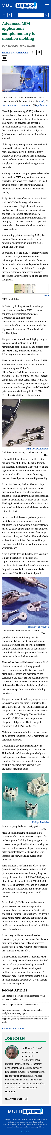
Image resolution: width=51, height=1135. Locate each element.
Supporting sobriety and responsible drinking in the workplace (24, 1020)
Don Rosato (10, 45)
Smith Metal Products (38, 626)
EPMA (45, 295)
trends (41, 101)
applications (42, 105)
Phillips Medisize (40, 822)
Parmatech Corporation (37, 448)
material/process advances (15, 105)
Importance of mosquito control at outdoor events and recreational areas (23, 997)
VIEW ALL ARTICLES (13, 1028)
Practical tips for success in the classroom (20, 1004)
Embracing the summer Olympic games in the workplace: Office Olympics (22, 1012)
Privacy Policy (25, 1132)
